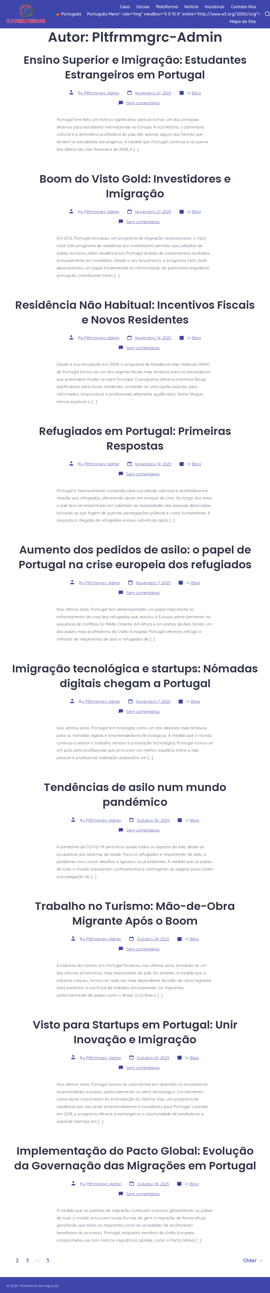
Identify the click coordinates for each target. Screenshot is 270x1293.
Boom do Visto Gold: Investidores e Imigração (135, 186)
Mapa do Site (243, 21)
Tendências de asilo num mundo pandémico (135, 795)
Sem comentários (143, 102)
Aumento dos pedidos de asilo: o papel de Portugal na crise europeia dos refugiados (135, 557)
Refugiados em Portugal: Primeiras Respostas (135, 438)
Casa (125, 6)
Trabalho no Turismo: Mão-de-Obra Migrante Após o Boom (135, 913)
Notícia (191, 6)
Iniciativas (214, 6)
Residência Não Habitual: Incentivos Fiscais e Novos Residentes (135, 312)
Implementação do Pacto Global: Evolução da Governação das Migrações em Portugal (135, 1158)
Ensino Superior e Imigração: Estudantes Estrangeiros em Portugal (135, 67)
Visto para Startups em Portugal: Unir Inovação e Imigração (135, 1032)
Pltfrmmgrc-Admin (101, 92)
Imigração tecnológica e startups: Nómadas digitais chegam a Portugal (135, 676)
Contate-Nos (243, 6)
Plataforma (167, 6)
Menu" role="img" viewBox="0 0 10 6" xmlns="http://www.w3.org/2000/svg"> (156, 13)
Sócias (142, 6)
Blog (196, 92)
